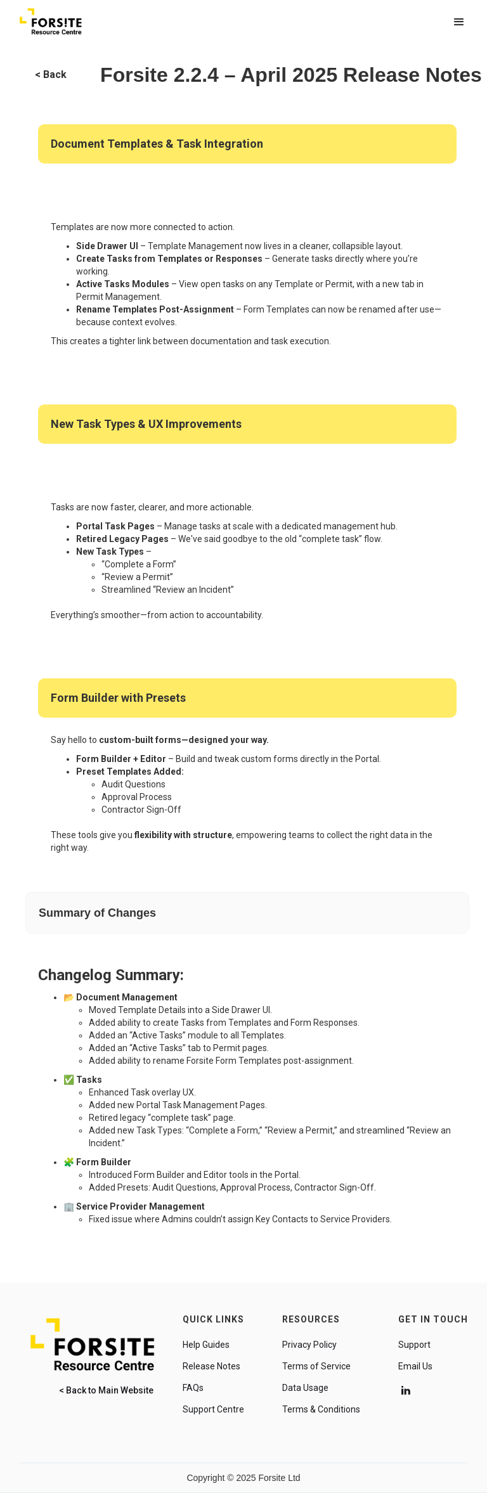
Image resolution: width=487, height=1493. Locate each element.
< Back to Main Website (106, 1390)
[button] (459, 22)
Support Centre (213, 1409)
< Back (51, 74)
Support (414, 1345)
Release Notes (211, 1366)
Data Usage (305, 1388)
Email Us (415, 1366)
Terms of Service (316, 1366)
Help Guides (206, 1345)
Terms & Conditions (321, 1409)
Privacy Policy (309, 1345)
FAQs (193, 1388)
